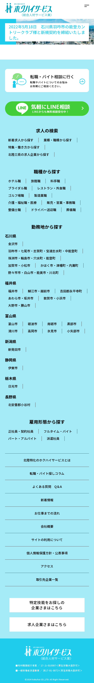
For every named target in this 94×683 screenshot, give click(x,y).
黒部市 (71, 324)
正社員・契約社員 (20, 431)
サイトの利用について (47, 539)
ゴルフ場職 (16, 195)
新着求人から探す (20, 140)
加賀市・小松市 (19, 265)
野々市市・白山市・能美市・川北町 (33, 272)
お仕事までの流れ (47, 513)
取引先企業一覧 (47, 579)
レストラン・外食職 (51, 188)
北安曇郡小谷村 (19, 404)
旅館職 (35, 181)
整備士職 (14, 209)
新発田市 (14, 349)
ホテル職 (14, 181)
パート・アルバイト (22, 438)
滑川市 (13, 331)
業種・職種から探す (58, 140)
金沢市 (13, 244)
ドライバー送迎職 (43, 209)
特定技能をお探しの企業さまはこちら (47, 605)
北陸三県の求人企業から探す (28, 154)
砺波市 (32, 324)
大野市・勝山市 (19, 305)
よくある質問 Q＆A (47, 486)
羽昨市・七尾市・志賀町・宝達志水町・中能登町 (43, 251)
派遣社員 (53, 438)
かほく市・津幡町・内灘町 (59, 265)
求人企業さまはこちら (47, 624)
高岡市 (32, 331)
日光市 (13, 386)
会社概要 (47, 526)
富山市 (13, 324)
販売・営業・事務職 (61, 202)
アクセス (47, 566)
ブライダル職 (17, 188)
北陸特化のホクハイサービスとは (47, 460)
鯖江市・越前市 (39, 291)
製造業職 (40, 195)
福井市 (13, 291)
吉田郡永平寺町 (71, 291)
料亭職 (55, 181)
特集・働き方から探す (24, 147)
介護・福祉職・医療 (22, 202)
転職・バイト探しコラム (47, 473)
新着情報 (47, 500)
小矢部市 (73, 331)
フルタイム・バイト (58, 431)
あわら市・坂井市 (20, 298)
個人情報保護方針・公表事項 (47, 553)
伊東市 (13, 368)
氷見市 (52, 331)
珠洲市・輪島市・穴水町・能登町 (32, 258)
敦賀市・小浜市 (55, 298)
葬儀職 (71, 209)
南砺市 (52, 324)
